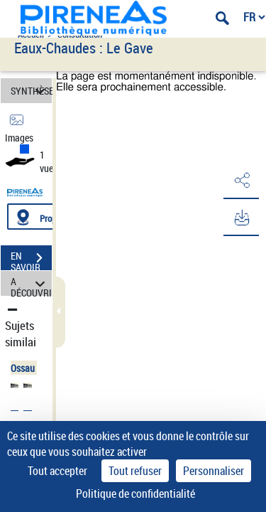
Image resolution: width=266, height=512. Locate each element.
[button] (241, 180)
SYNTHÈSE (31, 90)
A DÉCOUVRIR (31, 283)
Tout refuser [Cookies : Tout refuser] (135, 471)
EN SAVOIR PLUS (31, 259)
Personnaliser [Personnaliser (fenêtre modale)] (213, 471)
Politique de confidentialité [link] (135, 493)
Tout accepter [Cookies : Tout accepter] (57, 471)
